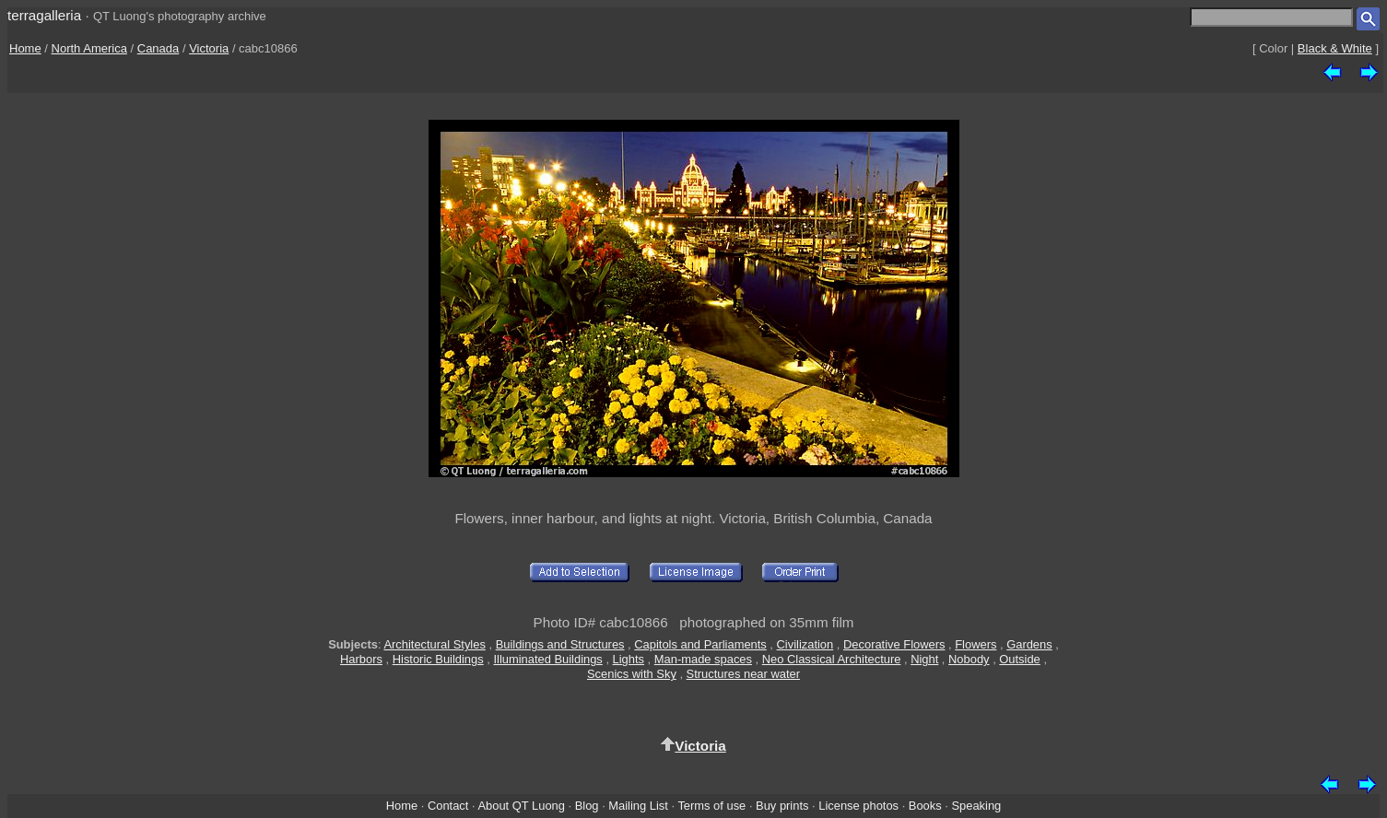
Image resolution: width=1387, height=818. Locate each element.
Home (25, 48)
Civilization (805, 644)
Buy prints (782, 805)
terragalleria (44, 15)
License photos (858, 805)
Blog (587, 805)
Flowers (975, 644)
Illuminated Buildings (547, 659)
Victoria (209, 48)
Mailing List (638, 805)
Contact (448, 805)
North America (89, 48)
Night (924, 659)
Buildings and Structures (560, 644)
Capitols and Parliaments (700, 644)
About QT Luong (520, 805)
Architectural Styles (434, 644)
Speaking (976, 805)
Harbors (361, 659)
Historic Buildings (438, 659)
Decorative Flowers (894, 644)
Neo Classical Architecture (831, 659)
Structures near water (743, 674)
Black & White (1335, 48)
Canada (158, 48)
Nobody (969, 659)
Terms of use (711, 805)
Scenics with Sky (631, 674)
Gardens (1029, 644)
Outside (1019, 659)
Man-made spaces (703, 659)
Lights (628, 659)
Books (925, 805)
